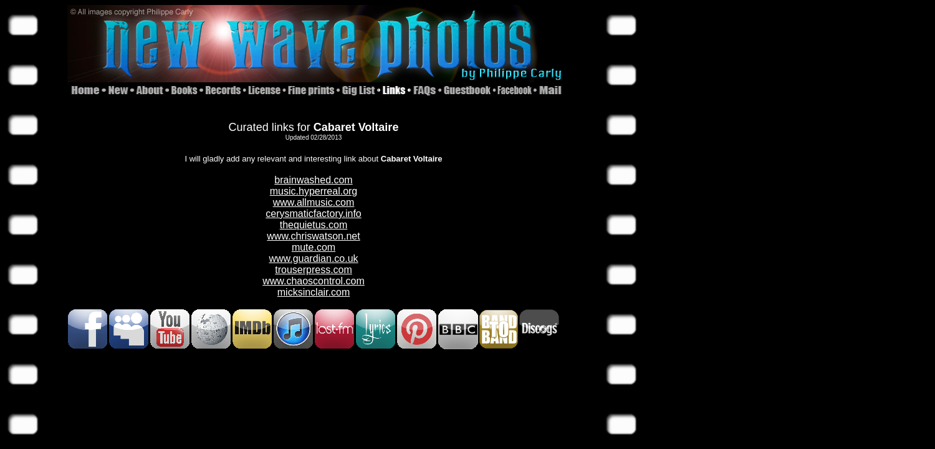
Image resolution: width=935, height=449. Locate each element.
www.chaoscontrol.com (313, 281)
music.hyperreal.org (314, 191)
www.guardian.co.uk (313, 258)
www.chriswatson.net (313, 236)
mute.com (313, 247)
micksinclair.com (313, 292)
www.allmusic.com (314, 202)
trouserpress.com (313, 269)
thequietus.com (314, 225)
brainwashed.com (313, 180)
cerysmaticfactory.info (314, 213)
